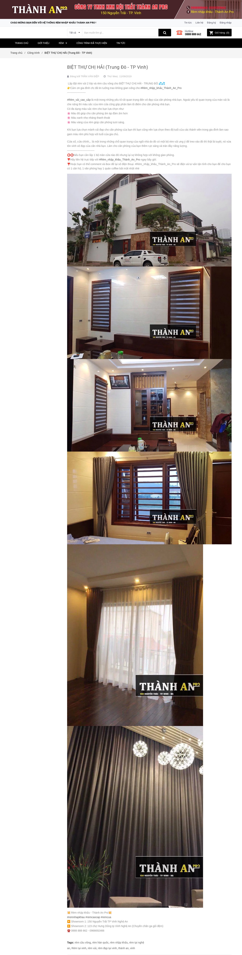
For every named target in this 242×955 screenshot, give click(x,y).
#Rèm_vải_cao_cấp (79, 99)
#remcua (106, 917)
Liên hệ (199, 22)
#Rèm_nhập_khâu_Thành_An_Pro (119, 159)
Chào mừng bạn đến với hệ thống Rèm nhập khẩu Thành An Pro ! (53, 22)
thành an (123, 948)
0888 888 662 (193, 34)
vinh (132, 948)
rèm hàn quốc (100, 942)
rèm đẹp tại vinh (107, 948)
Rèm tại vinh (78, 948)
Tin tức (188, 22)
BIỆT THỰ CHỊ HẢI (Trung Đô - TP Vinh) (107, 67)
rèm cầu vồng (83, 942)
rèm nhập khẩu (119, 942)
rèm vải (92, 948)
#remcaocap (92, 917)
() (219, 32)
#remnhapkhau (76, 917)
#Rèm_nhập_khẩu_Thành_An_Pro (161, 88)
